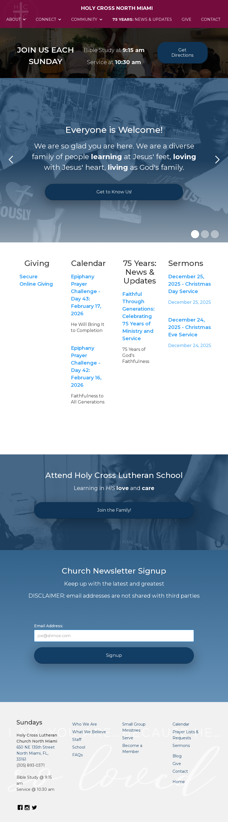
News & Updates (142, 19)
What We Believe (89, 731)
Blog (177, 756)
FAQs (77, 754)
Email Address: (48, 625)
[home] (114, 5)
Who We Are (84, 724)
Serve (127, 737)
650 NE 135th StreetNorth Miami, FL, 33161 (35, 753)
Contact (210, 19)
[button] (17, 19)
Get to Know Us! (114, 191)
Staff (76, 739)
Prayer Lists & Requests (186, 734)
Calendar (181, 724)
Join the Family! (114, 510)
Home (179, 781)
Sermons (181, 745)
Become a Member (132, 748)
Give (186, 19)
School (78, 747)
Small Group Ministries (134, 727)
